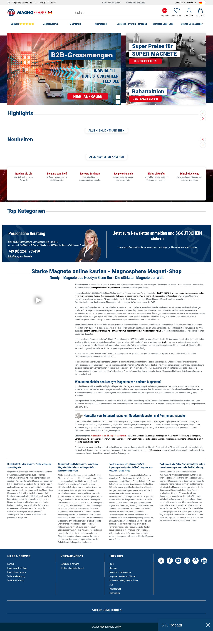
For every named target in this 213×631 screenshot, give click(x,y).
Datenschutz (115, 588)
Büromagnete (171, 439)
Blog (111, 564)
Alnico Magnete (137, 436)
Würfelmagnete (146, 296)
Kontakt (10, 564)
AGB (111, 584)
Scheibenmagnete (108, 296)
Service (190, 3)
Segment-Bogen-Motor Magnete (137, 439)
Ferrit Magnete (96, 439)
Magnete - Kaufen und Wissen (122, 576)
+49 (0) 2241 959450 (48, 2)
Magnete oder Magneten (120, 572)
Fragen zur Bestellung (17, 568)
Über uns (179, 3)
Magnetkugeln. (173, 296)
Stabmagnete (121, 296)
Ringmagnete (158, 296)
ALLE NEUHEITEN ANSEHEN (106, 156)
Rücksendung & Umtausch (72, 568)
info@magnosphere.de (22, 2)
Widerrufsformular (15, 580)
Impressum (114, 593)
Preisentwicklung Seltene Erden (123, 580)
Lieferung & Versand (70, 564)
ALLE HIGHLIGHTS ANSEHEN (106, 130)
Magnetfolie (193, 439)
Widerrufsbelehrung (16, 576)
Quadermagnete (133, 296)
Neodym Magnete (168, 342)
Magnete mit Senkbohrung (178, 436)
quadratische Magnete (91, 442)
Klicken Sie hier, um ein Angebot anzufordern (108, 436)
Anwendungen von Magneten (156, 436)
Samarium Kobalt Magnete (113, 439)
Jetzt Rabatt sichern (145, 98)
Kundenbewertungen (16, 572)
